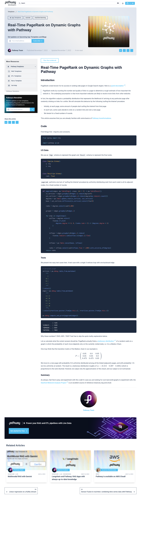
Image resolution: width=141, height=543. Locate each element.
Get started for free (18, 431)
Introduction (47, 80)
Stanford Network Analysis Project (54, 383)
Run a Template (14, 80)
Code (44, 126)
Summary (45, 375)
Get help (12, 85)
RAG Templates (14, 71)
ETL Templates (14, 76)
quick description (118, 86)
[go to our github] (130, 3)
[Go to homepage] (123, 3)
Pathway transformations (101, 118)
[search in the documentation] (69, 3)
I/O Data (44, 150)
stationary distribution (107, 341)
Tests (43, 257)
